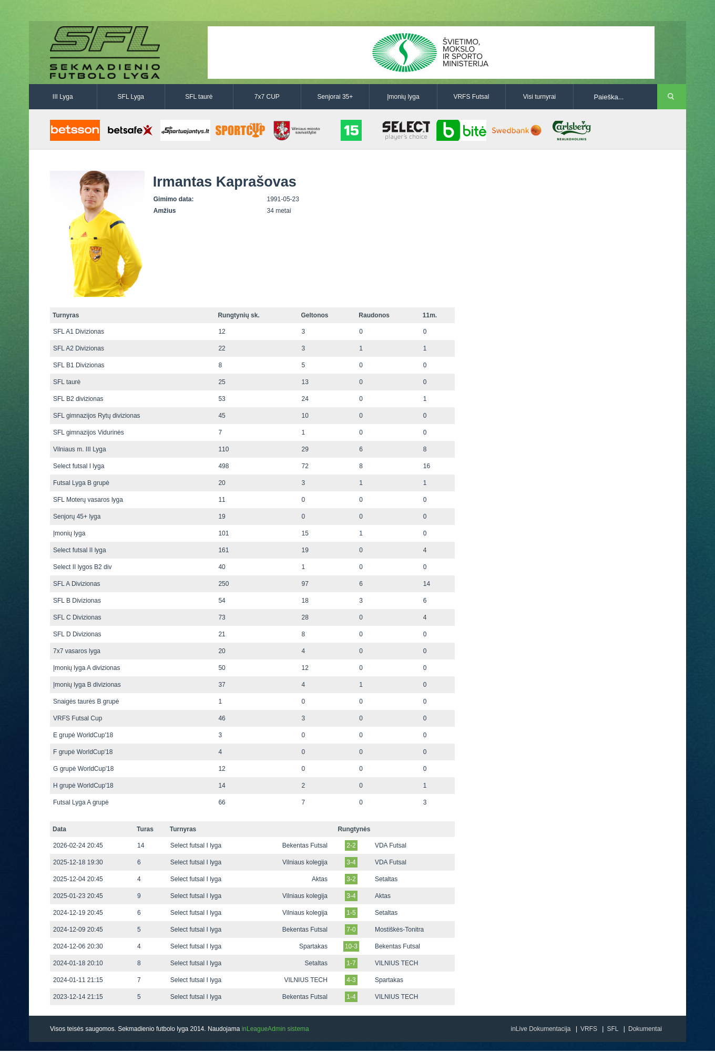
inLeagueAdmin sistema (275, 1029)
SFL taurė (198, 96)
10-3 (351, 946)
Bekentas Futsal (305, 845)
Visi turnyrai (539, 96)
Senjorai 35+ (335, 96)
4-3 (350, 980)
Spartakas (313, 946)
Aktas (320, 879)
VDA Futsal (390, 845)
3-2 (350, 879)
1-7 (350, 963)
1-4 (350, 996)
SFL (612, 1029)
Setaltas (386, 879)
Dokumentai (645, 1029)
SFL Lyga (131, 96)
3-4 (350, 862)
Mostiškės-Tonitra (399, 929)
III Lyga (63, 96)
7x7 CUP (267, 96)
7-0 (350, 929)
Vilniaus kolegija (305, 862)
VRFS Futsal (471, 96)
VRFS (588, 1029)
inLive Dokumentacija (540, 1029)
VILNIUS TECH (396, 963)
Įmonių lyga (403, 96)
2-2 (350, 845)
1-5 (350, 912)
